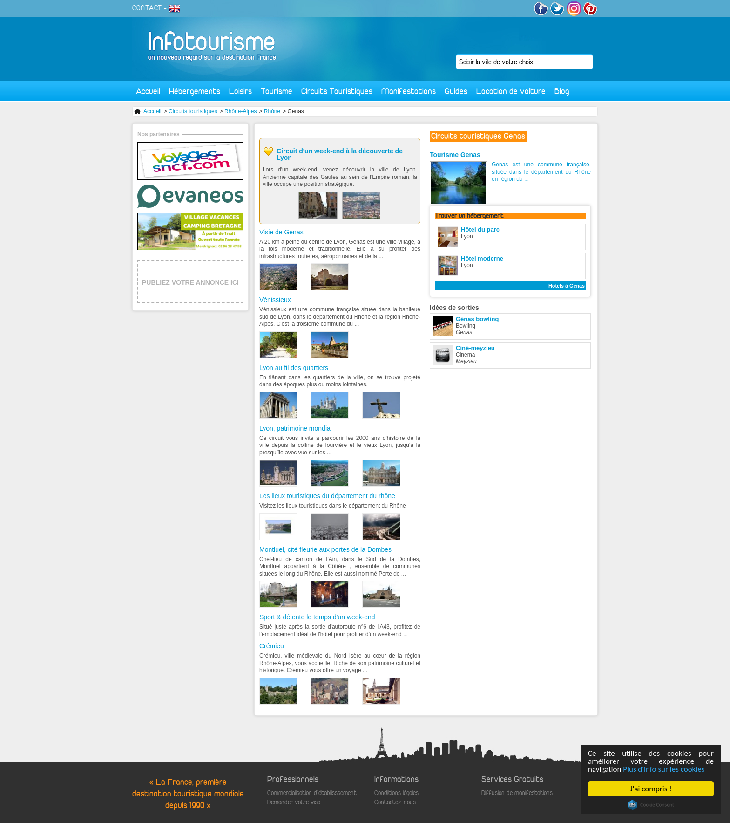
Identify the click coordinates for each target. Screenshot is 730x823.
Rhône (272, 111)
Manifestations (408, 91)
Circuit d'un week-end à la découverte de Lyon (340, 154)
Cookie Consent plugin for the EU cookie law (651, 805)
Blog (561, 91)
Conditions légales (396, 793)
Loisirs (240, 91)
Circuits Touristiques (336, 91)
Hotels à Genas (566, 285)
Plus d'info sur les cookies (664, 769)
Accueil (148, 91)
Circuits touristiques (193, 111)
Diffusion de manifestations (517, 793)
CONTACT (147, 8)
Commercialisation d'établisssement (312, 793)
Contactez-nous (395, 802)
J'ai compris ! (651, 789)
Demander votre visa (293, 802)
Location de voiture (511, 91)
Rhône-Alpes (240, 111)
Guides (456, 91)
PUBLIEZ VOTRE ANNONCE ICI (190, 282)
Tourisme (276, 91)
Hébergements (194, 91)
